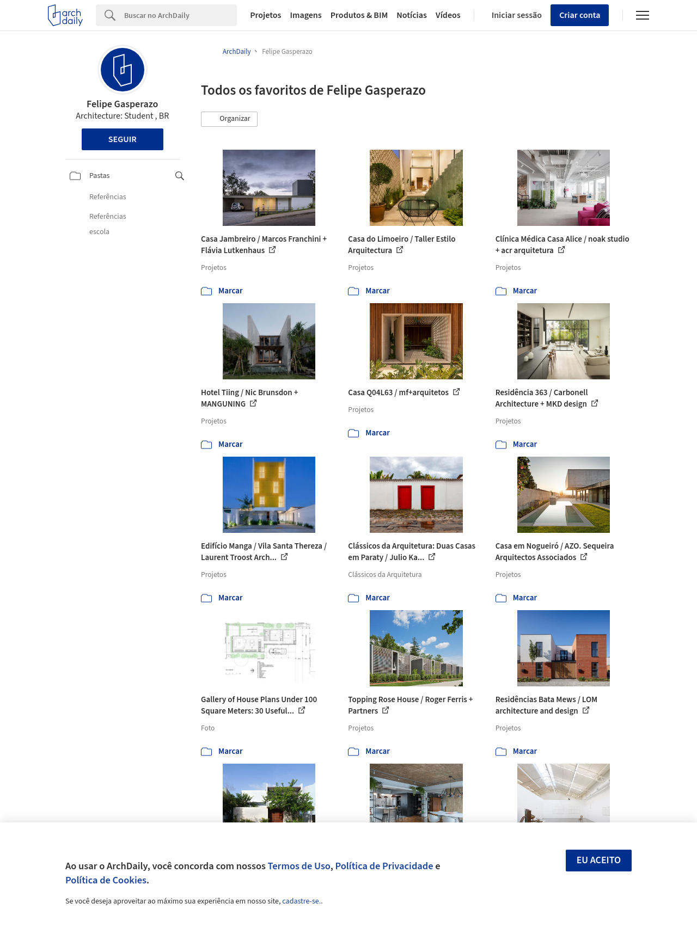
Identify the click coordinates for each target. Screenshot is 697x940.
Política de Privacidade (384, 866)
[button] (229, 119)
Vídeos (448, 15)
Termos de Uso (299, 866)
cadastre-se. (301, 901)
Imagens (305, 15)
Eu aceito (599, 860)
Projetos (265, 15)
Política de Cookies (105, 880)
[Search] (180, 15)
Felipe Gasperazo (122, 104)
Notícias (411, 15)
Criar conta (579, 15)
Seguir (122, 139)
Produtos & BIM (359, 15)
